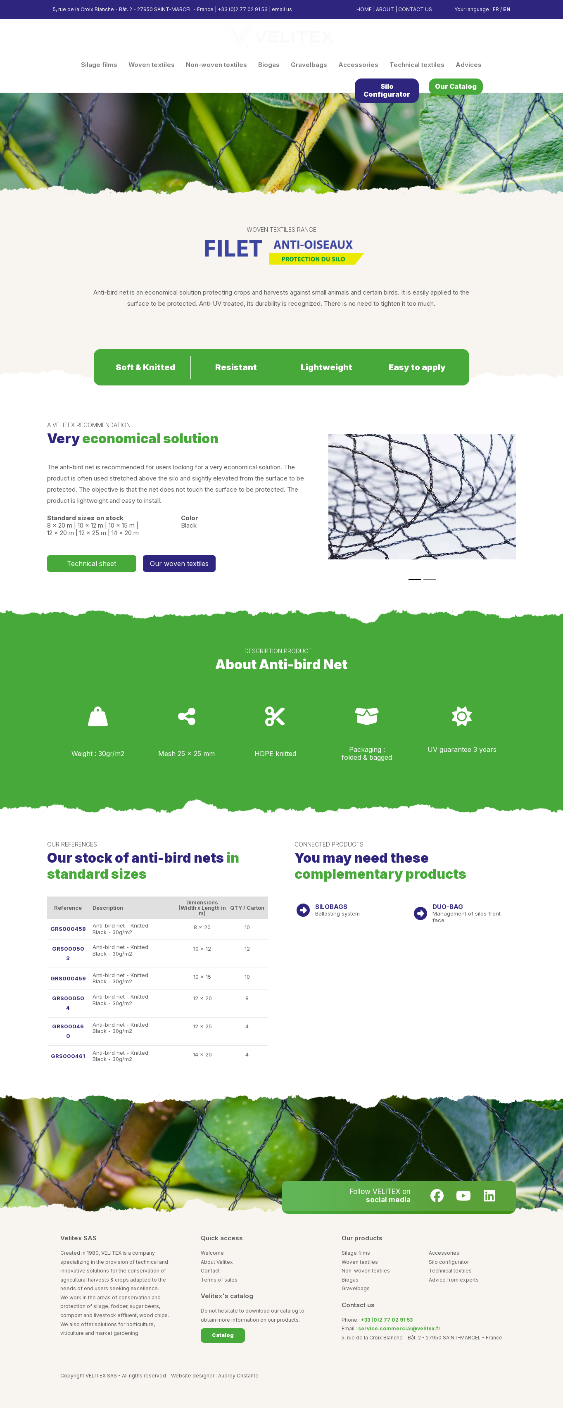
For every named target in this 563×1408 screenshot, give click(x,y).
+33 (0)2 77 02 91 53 (243, 9)
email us (282, 9)
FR (496, 9)
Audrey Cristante (238, 1375)
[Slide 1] (415, 579)
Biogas (350, 1280)
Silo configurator (449, 1262)
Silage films (356, 1253)
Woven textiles (360, 1262)
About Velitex (217, 1262)
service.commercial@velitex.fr (399, 1328)
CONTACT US (415, 9)
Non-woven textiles (366, 1271)
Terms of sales (219, 1280)
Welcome (212, 1253)
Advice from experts (454, 1280)
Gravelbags (356, 1288)
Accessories (444, 1253)
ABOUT (385, 9)
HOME (364, 9)
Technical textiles (450, 1271)
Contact (210, 1271)
